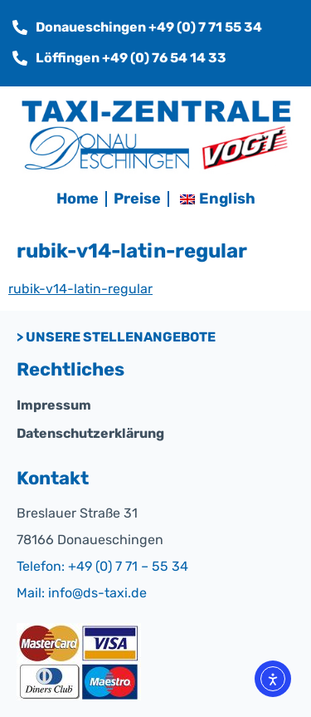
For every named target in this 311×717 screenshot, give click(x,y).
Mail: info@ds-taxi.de (82, 593)
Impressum (54, 405)
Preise (137, 198)
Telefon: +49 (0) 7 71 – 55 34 (102, 566)
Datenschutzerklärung (90, 433)
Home (77, 198)
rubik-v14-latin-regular (80, 289)
